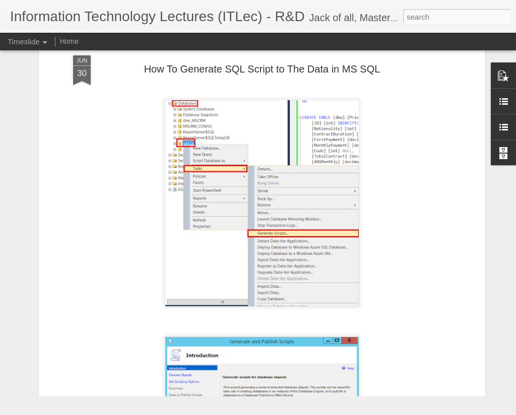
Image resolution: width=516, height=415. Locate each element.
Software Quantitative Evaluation (408, 338)
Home (69, 41)
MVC (364, 356)
